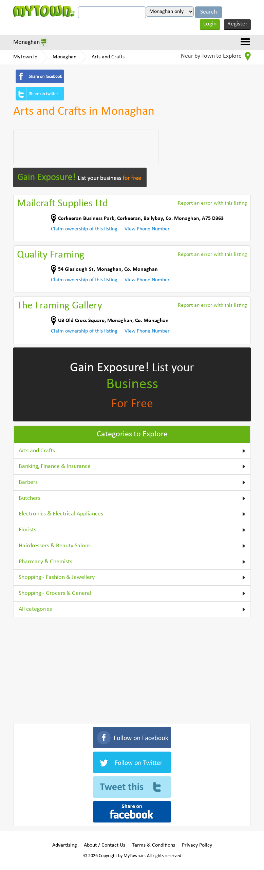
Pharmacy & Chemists (45, 562)
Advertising (64, 845)
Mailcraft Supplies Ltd (62, 203)
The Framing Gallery (59, 306)
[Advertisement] (86, 147)
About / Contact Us (104, 845)
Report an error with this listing (212, 203)
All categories (35, 609)
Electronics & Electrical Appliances (61, 514)
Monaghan (26, 42)
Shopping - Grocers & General (55, 593)
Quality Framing (50, 255)
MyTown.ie (25, 57)
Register (237, 24)
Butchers (29, 498)
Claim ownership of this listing (84, 229)
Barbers (28, 482)
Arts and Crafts (108, 57)
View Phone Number (147, 229)
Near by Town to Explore (216, 56)
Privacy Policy (197, 845)
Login (209, 24)
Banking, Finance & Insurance (55, 466)
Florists (27, 530)
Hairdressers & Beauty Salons (55, 546)
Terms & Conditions (153, 845)
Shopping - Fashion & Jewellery (57, 577)
